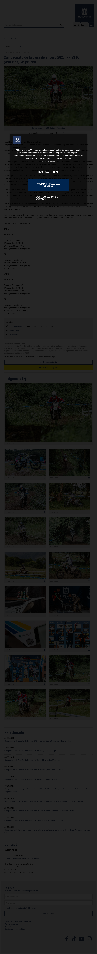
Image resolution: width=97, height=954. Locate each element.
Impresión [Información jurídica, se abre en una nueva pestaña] (52, 161)
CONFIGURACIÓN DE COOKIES (47, 198)
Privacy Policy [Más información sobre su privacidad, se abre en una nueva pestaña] (45, 161)
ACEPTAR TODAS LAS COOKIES (48, 185)
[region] (48, 170)
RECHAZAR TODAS (48, 172)
